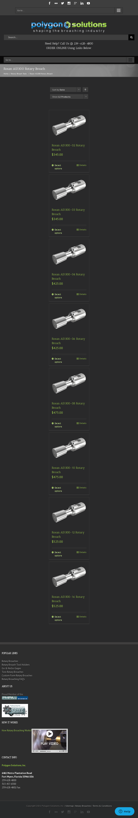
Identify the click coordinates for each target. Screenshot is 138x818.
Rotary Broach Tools (19, 74)
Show (61, 96)
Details (82, 165)
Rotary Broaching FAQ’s (13, 679)
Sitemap (69, 806)
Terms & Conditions (102, 806)
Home (6, 74)
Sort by (58, 89)
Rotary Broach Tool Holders (16, 664)
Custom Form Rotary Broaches (17, 675)
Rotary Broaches (10, 661)
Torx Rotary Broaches (12, 672)
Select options (58, 167)
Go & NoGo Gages (11, 668)
